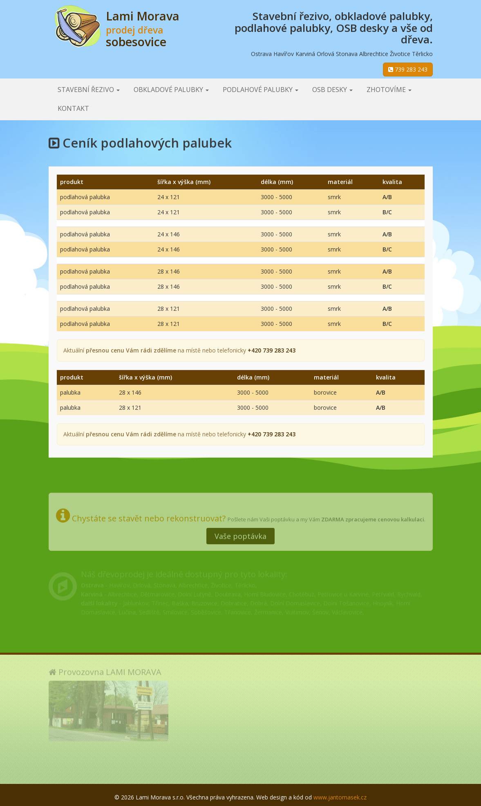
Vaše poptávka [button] (240, 532)
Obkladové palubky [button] (171, 89)
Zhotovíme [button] (389, 89)
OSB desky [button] (332, 89)
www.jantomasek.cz (340, 797)
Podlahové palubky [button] (260, 89)
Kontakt (73, 108)
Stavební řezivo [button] (89, 89)
